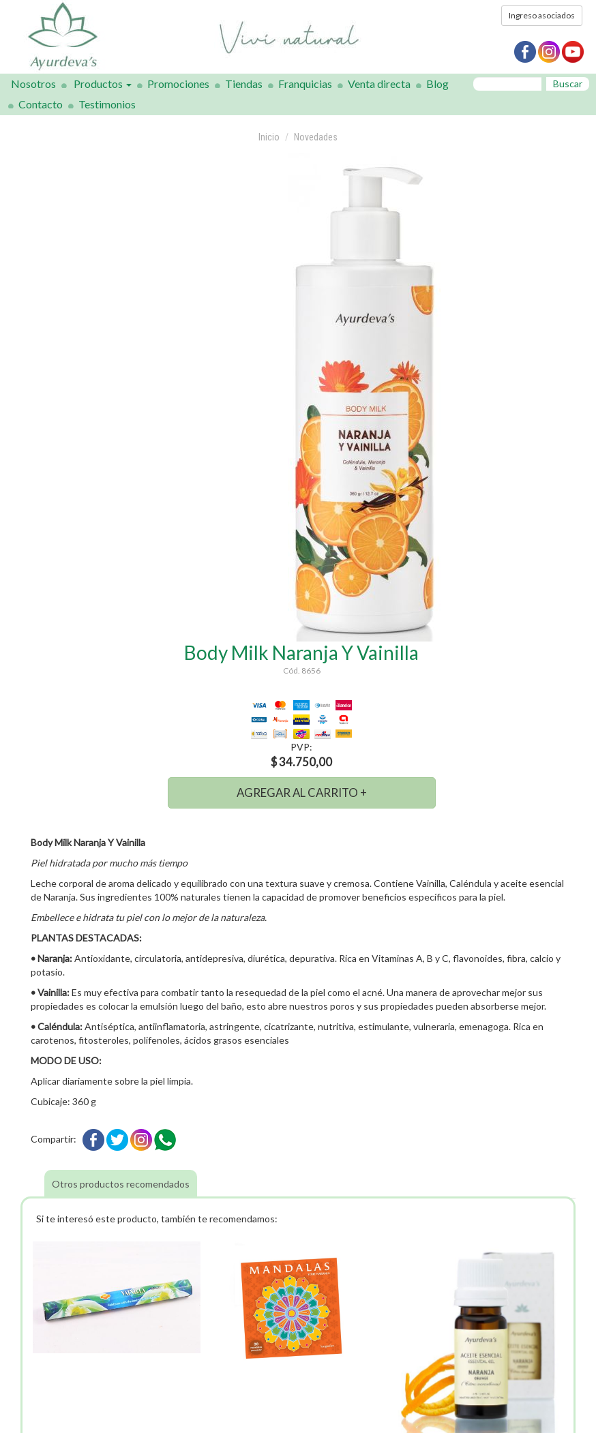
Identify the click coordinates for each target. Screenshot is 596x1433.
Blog (437, 83)
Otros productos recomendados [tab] (121, 1184)
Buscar (567, 83)
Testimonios (107, 103)
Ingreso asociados (542, 15)
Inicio (269, 137)
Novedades (316, 137)
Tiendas (244, 83)
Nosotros (33, 83)
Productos (103, 83)
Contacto (40, 103)
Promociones (178, 83)
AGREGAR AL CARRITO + (302, 792)
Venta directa (379, 83)
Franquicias (305, 83)
